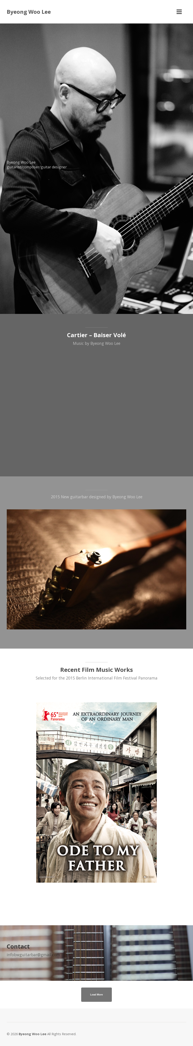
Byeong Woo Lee (29, 11)
